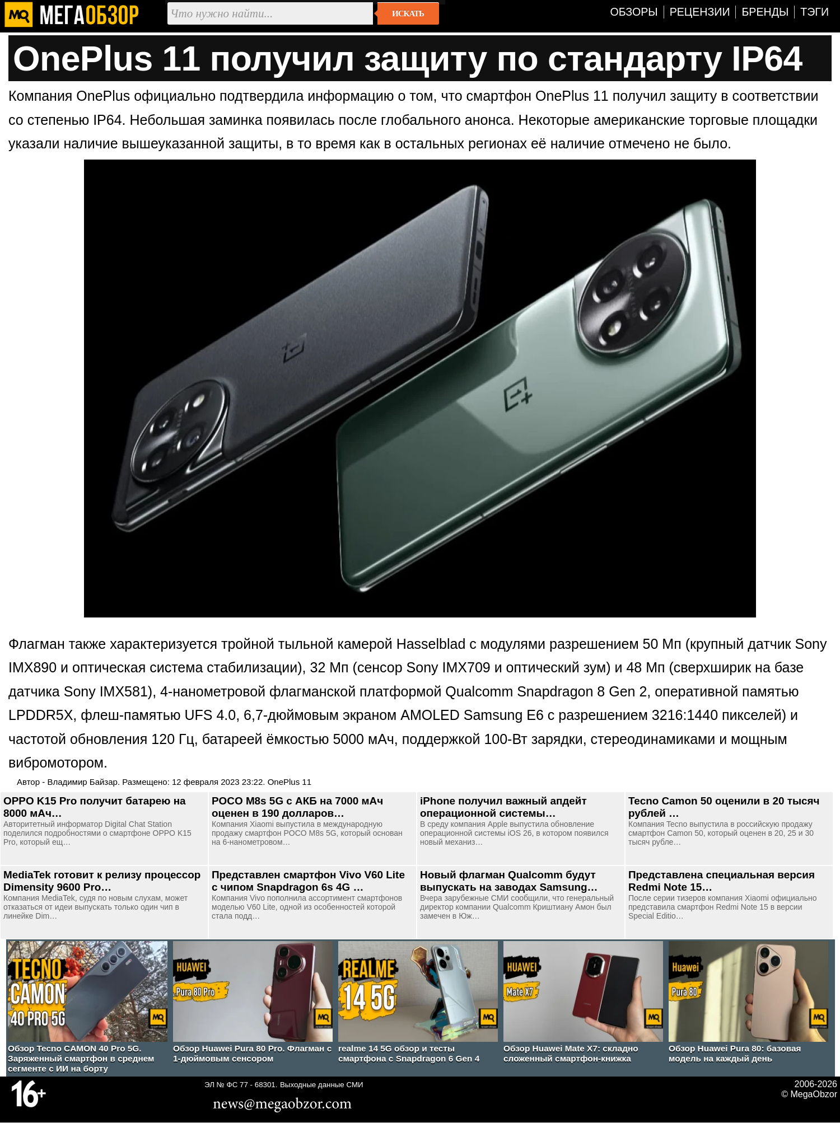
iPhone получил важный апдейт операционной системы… (503, 807)
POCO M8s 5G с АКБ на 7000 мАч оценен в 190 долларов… (297, 807)
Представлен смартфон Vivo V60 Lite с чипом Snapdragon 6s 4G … (308, 881)
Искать (408, 13)
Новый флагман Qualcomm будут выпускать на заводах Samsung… (509, 881)
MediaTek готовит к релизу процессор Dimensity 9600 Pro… (101, 881)
